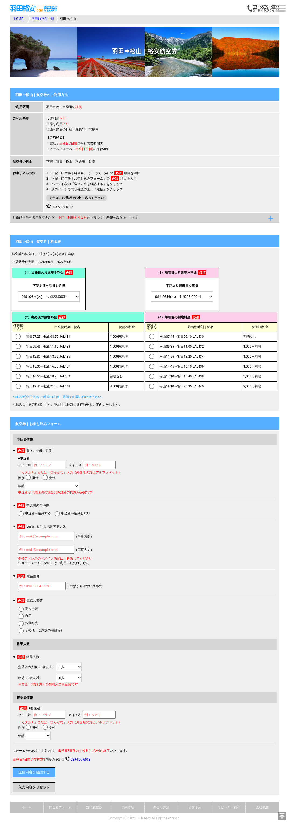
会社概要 (262, 807)
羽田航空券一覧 (43, 19)
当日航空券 (94, 807)
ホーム (27, 807)
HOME (18, 19)
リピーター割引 (228, 807)
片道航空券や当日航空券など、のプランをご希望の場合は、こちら (76, 218)
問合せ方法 (161, 807)
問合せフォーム (60, 807)
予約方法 (127, 807)
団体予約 (195, 807)
